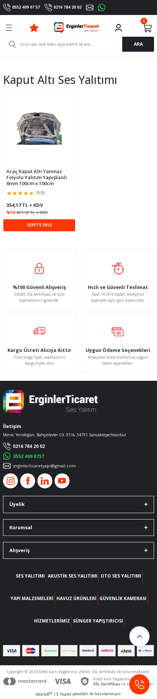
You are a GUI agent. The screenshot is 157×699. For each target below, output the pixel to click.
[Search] (78, 44)
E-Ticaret (63, 694)
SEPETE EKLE (39, 225)
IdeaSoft (44, 694)
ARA (138, 44)
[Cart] (147, 27)
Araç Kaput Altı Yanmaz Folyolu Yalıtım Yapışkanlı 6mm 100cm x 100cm (36, 177)
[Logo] (76, 27)
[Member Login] (118, 27)
